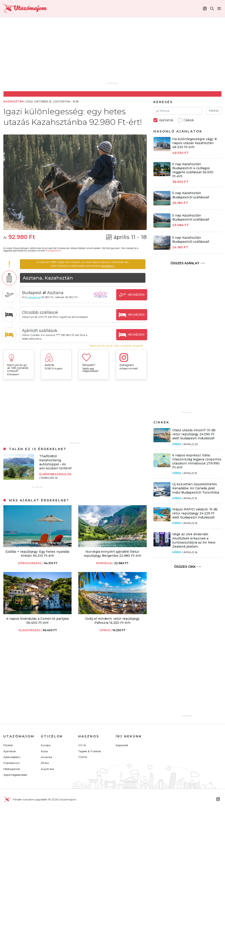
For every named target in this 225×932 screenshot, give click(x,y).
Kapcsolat (122, 745)
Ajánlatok (9, 751)
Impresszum (11, 763)
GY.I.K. (82, 745)
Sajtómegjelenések (15, 774)
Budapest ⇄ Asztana (45, 292)
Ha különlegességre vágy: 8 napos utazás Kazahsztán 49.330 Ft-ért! (194, 143)
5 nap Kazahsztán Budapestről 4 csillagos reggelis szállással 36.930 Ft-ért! (192, 170)
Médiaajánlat (11, 769)
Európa (45, 745)
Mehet (214, 110)
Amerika (46, 757)
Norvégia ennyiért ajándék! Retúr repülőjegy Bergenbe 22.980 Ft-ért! (112, 554)
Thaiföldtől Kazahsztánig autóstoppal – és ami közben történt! (55, 462)
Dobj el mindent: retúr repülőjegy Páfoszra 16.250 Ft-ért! (112, 621)
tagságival (37, 297)
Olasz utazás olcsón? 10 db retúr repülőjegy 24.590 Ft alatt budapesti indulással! (194, 434)
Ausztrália (47, 769)
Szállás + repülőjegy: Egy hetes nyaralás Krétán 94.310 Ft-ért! (37, 554)
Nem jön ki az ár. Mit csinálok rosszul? (116, 345)
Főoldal (8, 745)
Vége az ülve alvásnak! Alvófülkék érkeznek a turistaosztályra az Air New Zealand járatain (194, 540)
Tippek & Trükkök (89, 751)
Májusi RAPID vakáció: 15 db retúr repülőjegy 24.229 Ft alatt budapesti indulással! (195, 513)
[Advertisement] (116, 53)
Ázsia (44, 751)
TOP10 (82, 757)
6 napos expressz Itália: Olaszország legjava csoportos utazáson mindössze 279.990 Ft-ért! (196, 461)
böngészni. (109, 265)
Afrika (45, 763)
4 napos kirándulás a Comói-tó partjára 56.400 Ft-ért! (37, 621)
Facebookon (53, 250)
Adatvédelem (11, 757)
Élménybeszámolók (55, 474)
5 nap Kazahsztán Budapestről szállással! (190, 195)
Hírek (176, 444)
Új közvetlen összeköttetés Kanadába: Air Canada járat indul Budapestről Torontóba (195, 488)
